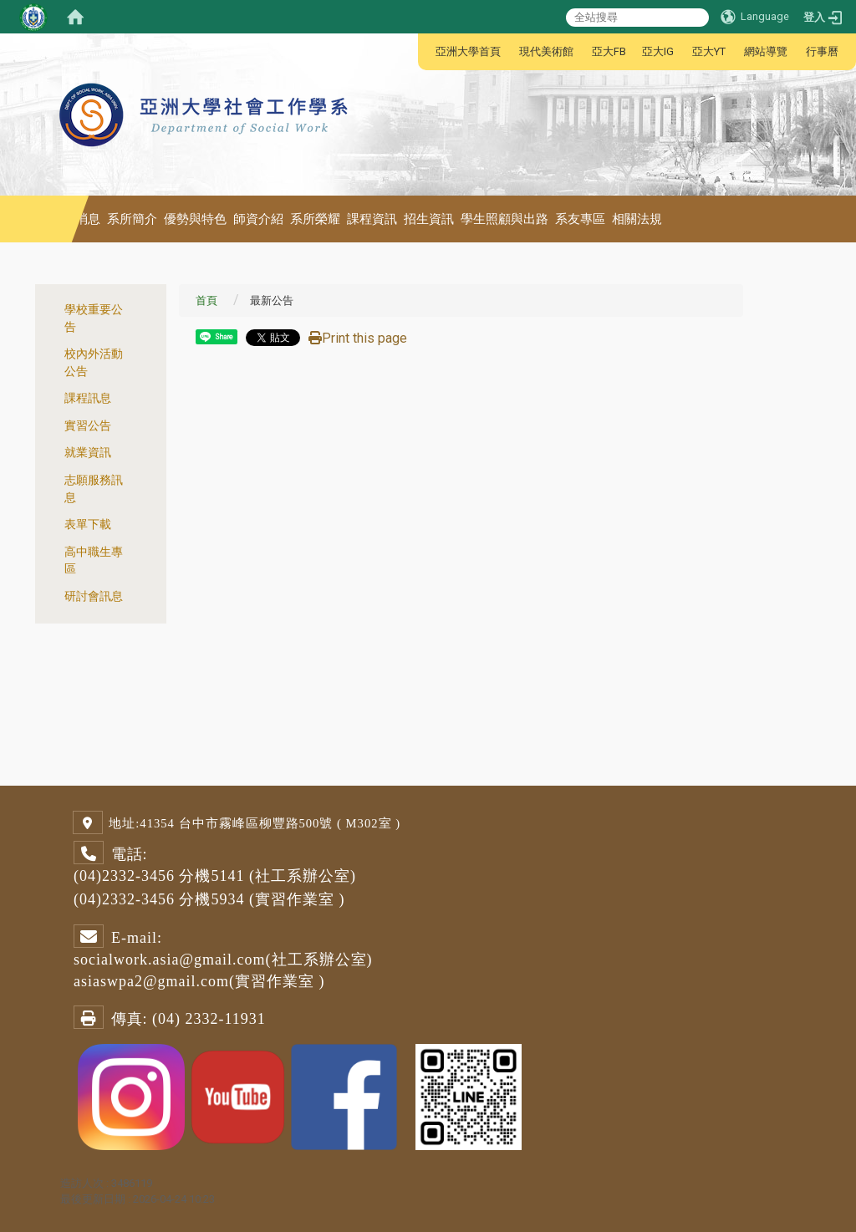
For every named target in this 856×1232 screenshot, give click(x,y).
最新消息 (75, 219)
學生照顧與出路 (504, 219)
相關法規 (637, 219)
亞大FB (609, 51)
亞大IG (658, 51)
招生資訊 (429, 219)
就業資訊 (87, 452)
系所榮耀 (315, 219)
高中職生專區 (93, 561)
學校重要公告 (93, 318)
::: (427, 51)
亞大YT (709, 51)
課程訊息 (87, 398)
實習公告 (87, 426)
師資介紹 (258, 219)
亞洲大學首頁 (468, 51)
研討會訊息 (93, 596)
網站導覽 (765, 51)
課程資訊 (372, 219)
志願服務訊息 (93, 489)
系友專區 (580, 219)
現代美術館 (546, 51)
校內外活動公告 (93, 363)
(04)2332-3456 (124, 876)
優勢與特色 (195, 219)
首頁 (206, 300)
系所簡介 (132, 219)
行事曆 (822, 51)
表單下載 (87, 524)
